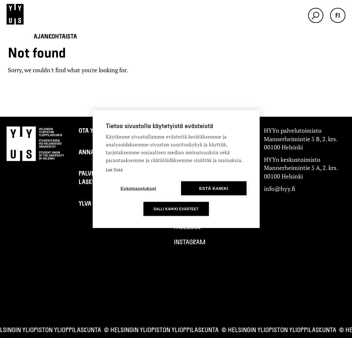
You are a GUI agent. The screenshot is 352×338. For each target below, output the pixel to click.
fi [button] (337, 15)
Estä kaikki (213, 188)
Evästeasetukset (138, 188)
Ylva (85, 203)
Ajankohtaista (55, 36)
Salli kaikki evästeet (175, 209)
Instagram (190, 241)
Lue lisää (114, 170)
